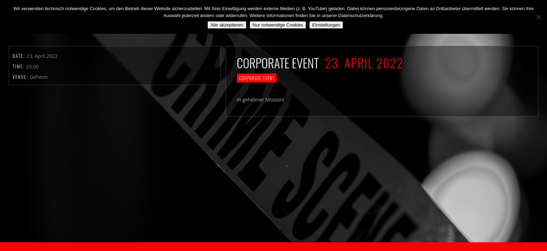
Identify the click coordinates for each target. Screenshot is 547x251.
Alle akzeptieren (226, 25)
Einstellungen (326, 25)
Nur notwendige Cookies (278, 25)
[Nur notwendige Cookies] (538, 17)
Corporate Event (257, 78)
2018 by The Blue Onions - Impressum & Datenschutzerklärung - (273, 246)
